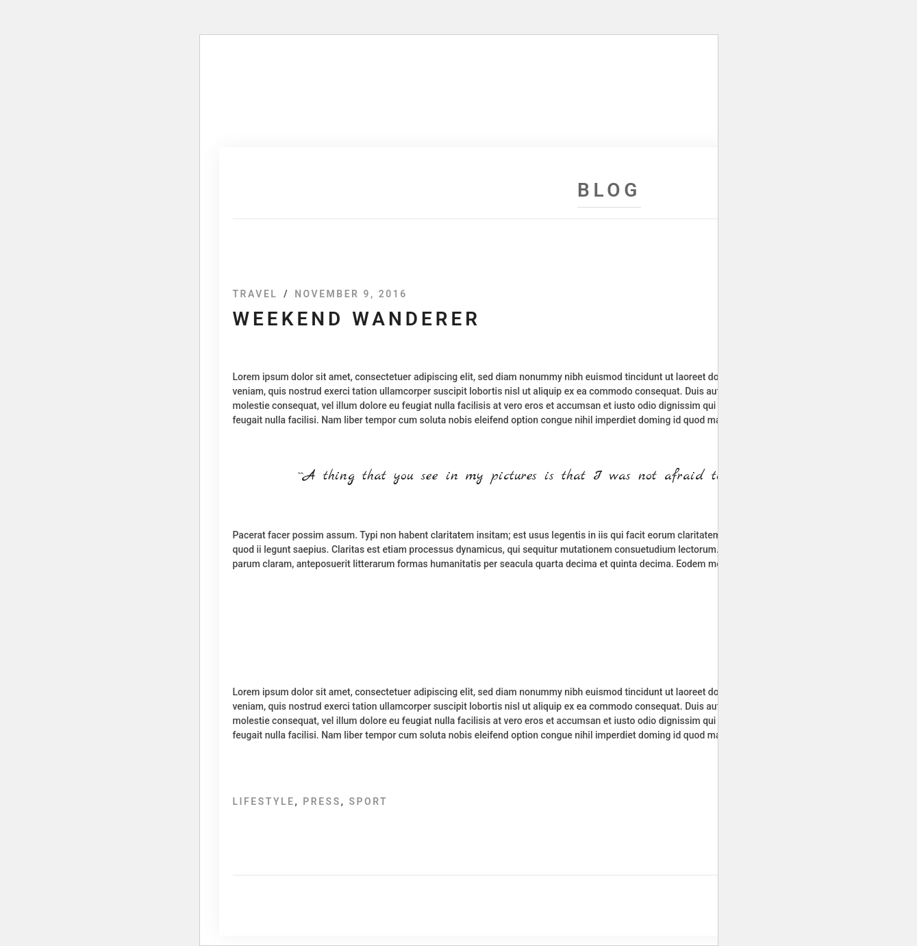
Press (321, 801)
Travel (255, 293)
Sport (368, 801)
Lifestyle (264, 801)
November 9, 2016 (350, 293)
